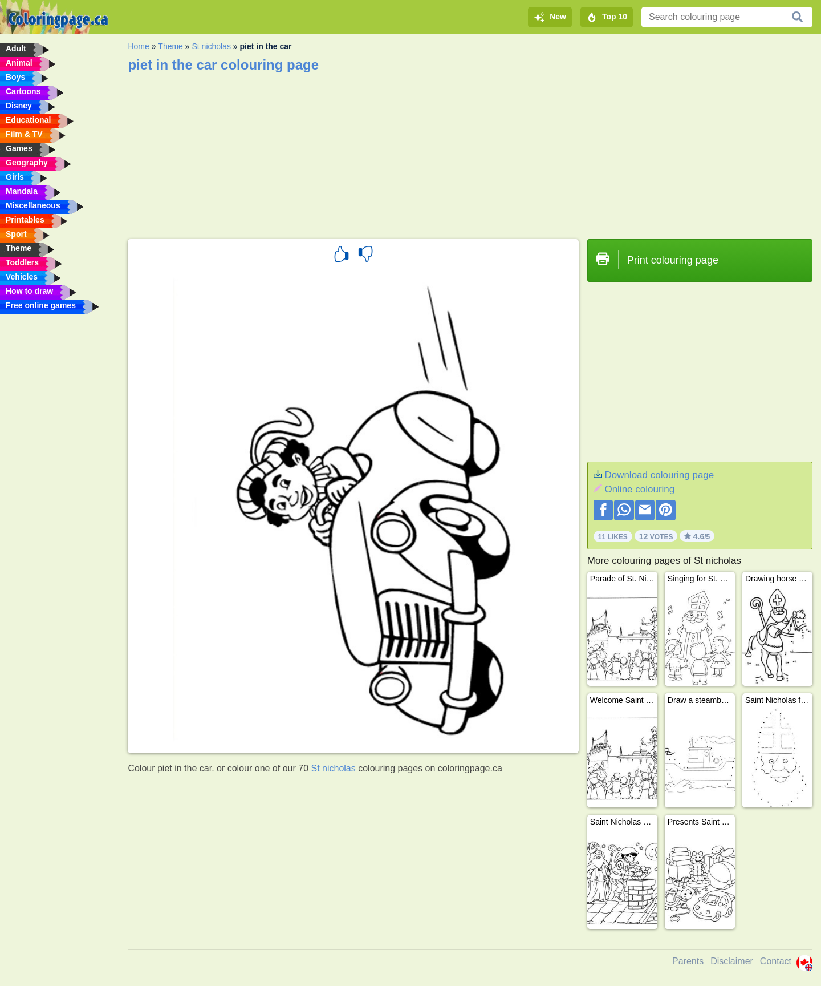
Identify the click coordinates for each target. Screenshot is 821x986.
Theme (170, 46)
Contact (775, 961)
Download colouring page (659, 475)
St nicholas (211, 46)
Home (138, 46)
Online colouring (639, 489)
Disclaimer (731, 961)
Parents (688, 961)
